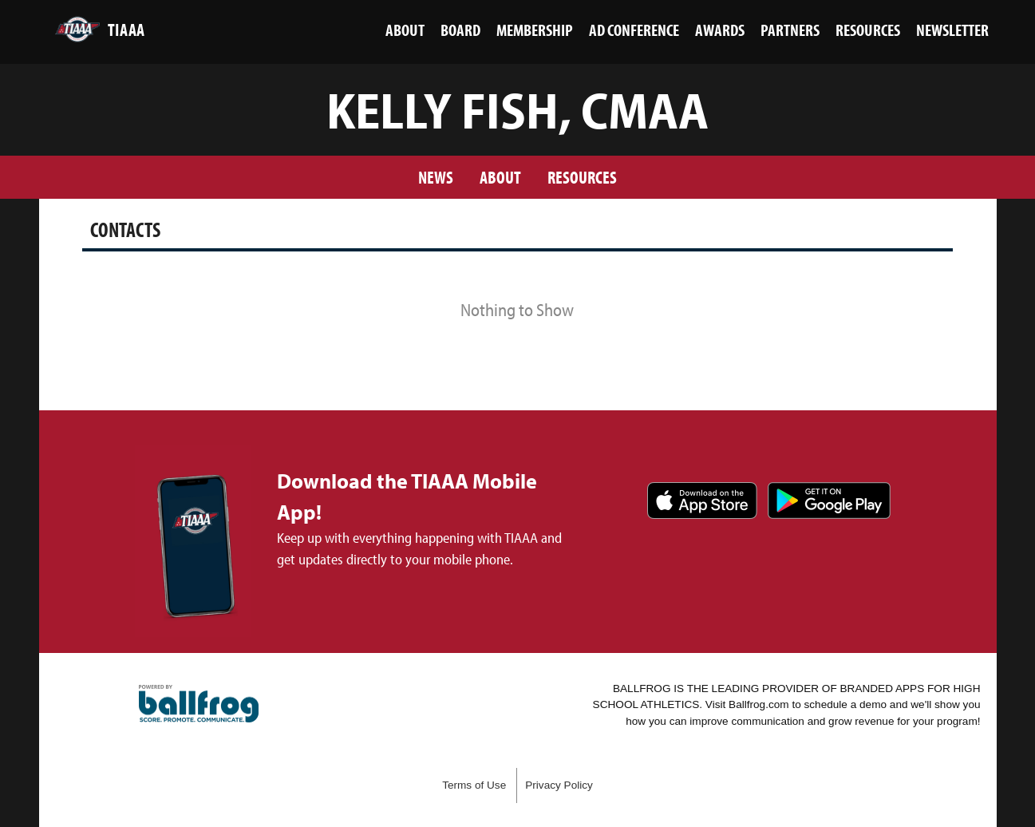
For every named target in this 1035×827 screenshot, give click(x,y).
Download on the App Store (702, 500)
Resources (582, 176)
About (500, 176)
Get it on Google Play (829, 500)
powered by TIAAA (199, 704)
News (435, 176)
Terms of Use (474, 785)
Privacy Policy (559, 785)
